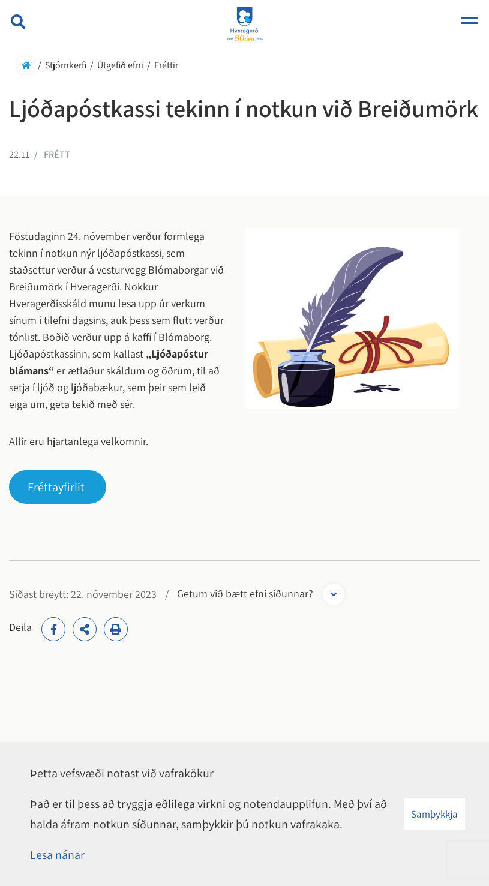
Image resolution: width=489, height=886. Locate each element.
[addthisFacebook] (53, 629)
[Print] (116, 629)
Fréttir (166, 65)
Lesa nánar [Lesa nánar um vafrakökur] (57, 855)
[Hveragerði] (245, 25)
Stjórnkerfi (65, 65)
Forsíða (26, 65)
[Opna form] (333, 594)
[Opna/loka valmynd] (469, 21)
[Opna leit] (18, 21)
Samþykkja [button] (434, 814)
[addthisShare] (85, 629)
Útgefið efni (120, 65)
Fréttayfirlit (56, 487)
